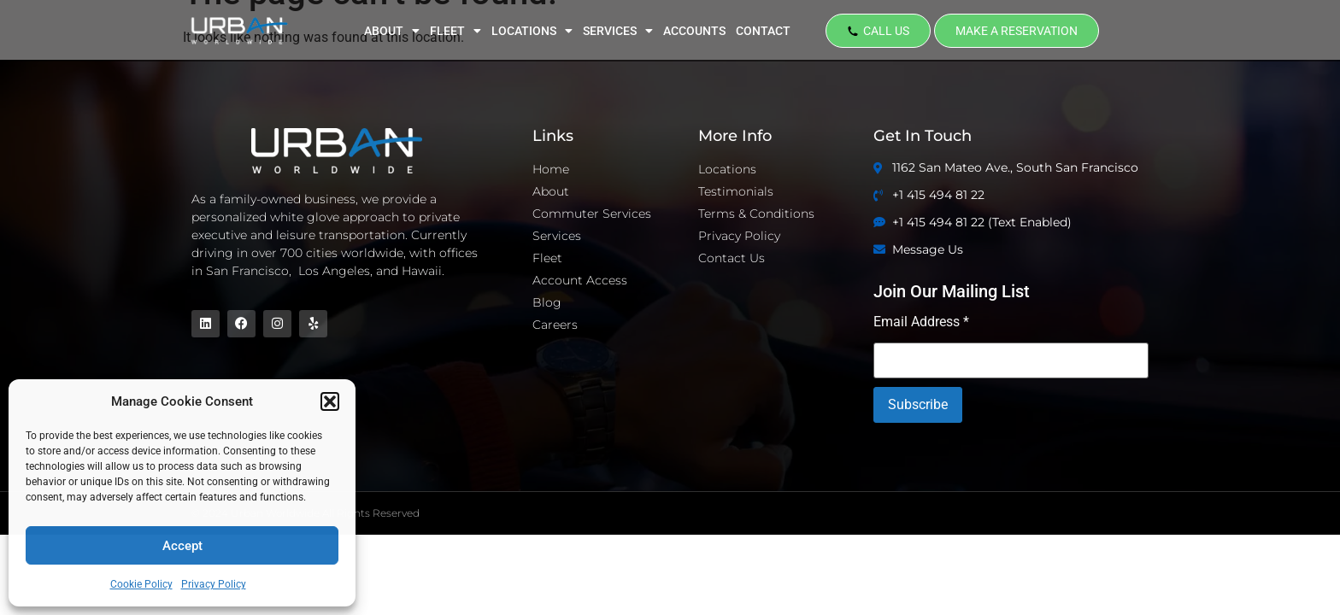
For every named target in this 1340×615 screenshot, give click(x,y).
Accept (182, 546)
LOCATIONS (532, 30)
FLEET (455, 30)
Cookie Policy (141, 584)
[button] (329, 401)
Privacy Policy (213, 584)
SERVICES (618, 30)
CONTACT (763, 31)
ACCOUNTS (694, 31)
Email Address (921, 322)
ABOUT (392, 30)
